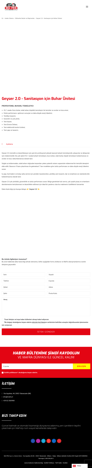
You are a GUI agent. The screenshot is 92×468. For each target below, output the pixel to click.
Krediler (65, 463)
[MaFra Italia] (11, 6)
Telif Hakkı (58, 463)
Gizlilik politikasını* (11, 373)
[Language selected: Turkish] (80, 466)
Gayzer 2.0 (33, 189)
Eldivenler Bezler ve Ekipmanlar (24, 18)
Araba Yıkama (9, 18)
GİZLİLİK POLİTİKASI (38, 322)
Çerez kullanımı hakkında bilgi (33, 463)
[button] (87, 6)
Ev (2, 18)
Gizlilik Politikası (49, 463)
